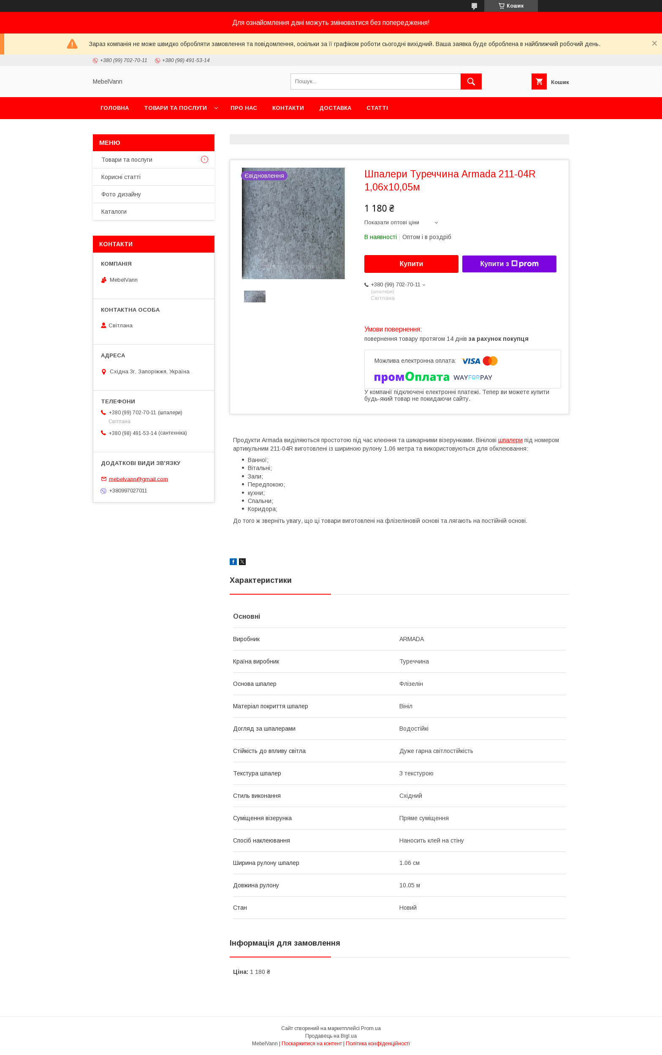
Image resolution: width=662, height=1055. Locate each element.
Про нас (244, 108)
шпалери (510, 440)
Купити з (509, 264)
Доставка (335, 108)
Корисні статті (121, 177)
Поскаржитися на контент (312, 1044)
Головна (114, 108)
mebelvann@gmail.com (138, 479)
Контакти (288, 108)
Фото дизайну (121, 194)
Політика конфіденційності (378, 1044)
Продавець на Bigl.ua (331, 1036)
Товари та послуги (175, 108)
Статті (377, 108)
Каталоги (114, 211)
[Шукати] (471, 81)
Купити (411, 263)
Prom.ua (371, 1028)
